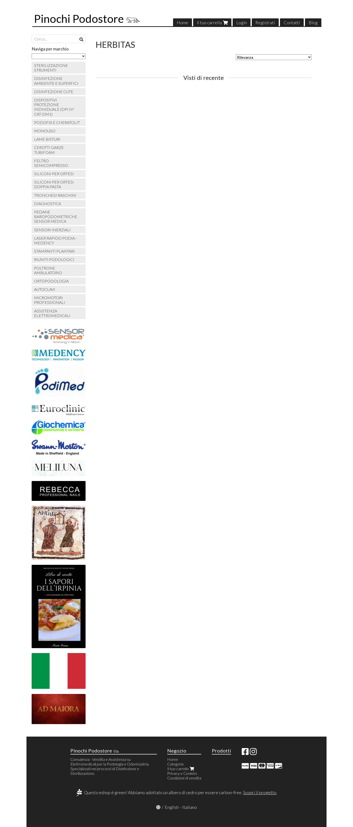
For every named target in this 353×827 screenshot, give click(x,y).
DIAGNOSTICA (47, 203)
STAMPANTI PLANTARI (54, 251)
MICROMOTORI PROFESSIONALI (49, 300)
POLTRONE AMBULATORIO (48, 270)
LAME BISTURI (47, 139)
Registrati (265, 22)
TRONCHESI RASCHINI (55, 195)
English (172, 807)
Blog (313, 22)
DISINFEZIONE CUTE (53, 91)
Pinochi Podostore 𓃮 (87, 18)
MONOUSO (44, 130)
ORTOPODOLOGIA (51, 281)
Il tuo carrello (212, 22)
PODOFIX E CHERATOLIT (57, 122)
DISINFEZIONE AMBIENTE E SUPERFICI (56, 80)
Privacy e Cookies (182, 773)
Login (241, 22)
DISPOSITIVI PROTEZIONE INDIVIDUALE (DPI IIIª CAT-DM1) (54, 107)
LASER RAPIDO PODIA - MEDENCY (55, 240)
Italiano (189, 807)
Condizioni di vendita (184, 778)
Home (182, 22)
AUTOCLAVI (44, 289)
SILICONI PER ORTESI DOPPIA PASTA (54, 184)
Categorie (175, 764)
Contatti (292, 22)
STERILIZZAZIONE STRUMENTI (51, 67)
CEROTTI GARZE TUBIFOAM (49, 149)
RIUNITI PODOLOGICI (54, 259)
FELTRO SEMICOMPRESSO (51, 163)
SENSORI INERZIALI (52, 229)
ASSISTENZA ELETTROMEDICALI (52, 313)
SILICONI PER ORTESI (54, 173)
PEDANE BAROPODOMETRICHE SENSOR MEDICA (55, 216)
